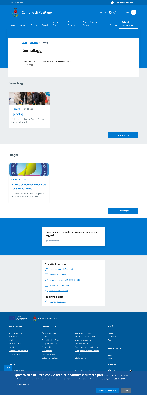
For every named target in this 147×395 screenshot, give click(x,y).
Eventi (110, 358)
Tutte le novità (123, 135)
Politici (11, 347)
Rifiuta (126, 390)
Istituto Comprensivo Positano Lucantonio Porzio (28, 186)
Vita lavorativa (80, 358)
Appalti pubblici (47, 347)
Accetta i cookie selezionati (107, 390)
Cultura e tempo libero (50, 358)
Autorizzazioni (47, 350)
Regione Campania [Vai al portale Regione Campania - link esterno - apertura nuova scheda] (17, 2)
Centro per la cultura (20, 179)
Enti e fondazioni (15, 343)
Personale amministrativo (18, 350)
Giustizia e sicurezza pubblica (85, 336)
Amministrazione (18, 25)
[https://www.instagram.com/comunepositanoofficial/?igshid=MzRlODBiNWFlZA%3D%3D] (114, 12)
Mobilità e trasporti (82, 343)
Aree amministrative (16, 336)
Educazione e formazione (84, 333)
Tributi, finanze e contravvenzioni (87, 350)
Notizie (110, 333)
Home (24, 42)
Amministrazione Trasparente (53, 340)
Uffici (11, 340)
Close (130, 370)
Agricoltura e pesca (49, 333)
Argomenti (34, 42)
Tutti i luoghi (123, 210)
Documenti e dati (15, 354)
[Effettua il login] (122, 2)
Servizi (45, 25)
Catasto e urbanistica (49, 354)
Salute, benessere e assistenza (86, 347)
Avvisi (110, 340)
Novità (34, 25)
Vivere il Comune (56, 23)
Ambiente (45, 336)
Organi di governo (15, 333)
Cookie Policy (119, 378)
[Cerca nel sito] (133, 12)
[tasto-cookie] (8, 368)
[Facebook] (109, 12)
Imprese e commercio (83, 340)
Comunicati (15, 109)
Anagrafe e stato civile (50, 343)
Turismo (77, 354)
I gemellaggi (18, 114)
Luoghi (110, 355)
